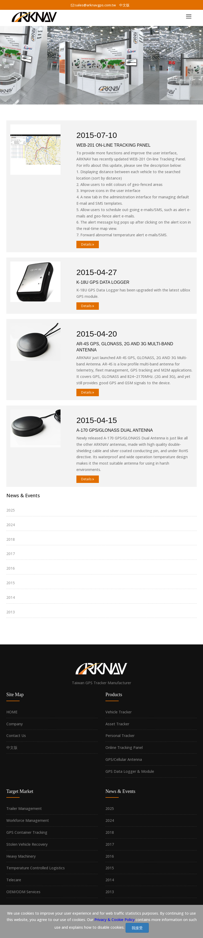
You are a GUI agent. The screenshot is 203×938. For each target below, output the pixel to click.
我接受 (137, 927)
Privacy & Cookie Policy (114, 919)
